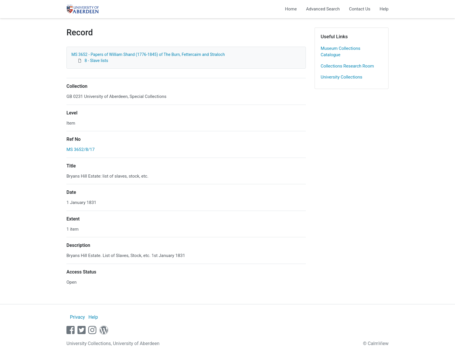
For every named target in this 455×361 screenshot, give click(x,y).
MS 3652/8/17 (80, 149)
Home (291, 9)
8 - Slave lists (96, 60)
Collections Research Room (347, 66)
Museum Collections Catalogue (340, 52)
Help (384, 9)
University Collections (341, 77)
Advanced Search (323, 9)
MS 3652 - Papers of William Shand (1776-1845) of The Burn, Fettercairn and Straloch (148, 54)
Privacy (77, 317)
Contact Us (360, 9)
